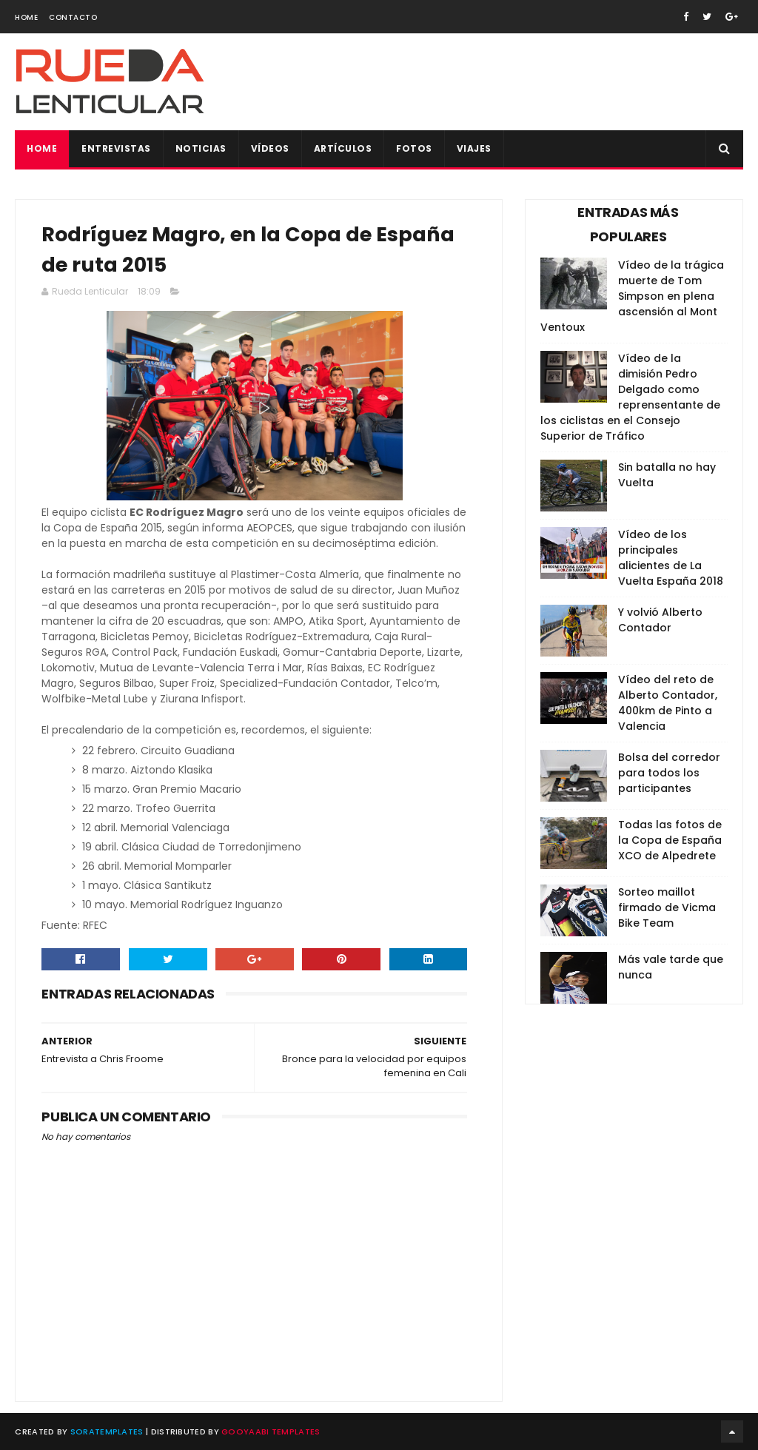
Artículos (343, 148)
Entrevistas (116, 148)
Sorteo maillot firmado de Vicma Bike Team (667, 907)
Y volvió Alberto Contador (660, 620)
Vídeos (270, 148)
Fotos (414, 148)
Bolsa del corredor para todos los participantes (669, 773)
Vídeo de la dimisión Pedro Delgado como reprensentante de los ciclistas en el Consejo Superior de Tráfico (630, 397)
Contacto (73, 17)
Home (26, 17)
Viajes (474, 148)
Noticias (201, 148)
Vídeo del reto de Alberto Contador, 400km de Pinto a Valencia (667, 703)
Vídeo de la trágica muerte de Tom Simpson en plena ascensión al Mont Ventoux (632, 296)
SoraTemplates (107, 1431)
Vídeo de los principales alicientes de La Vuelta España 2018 (670, 557)
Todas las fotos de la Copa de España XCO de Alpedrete (670, 840)
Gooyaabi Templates (270, 1431)
